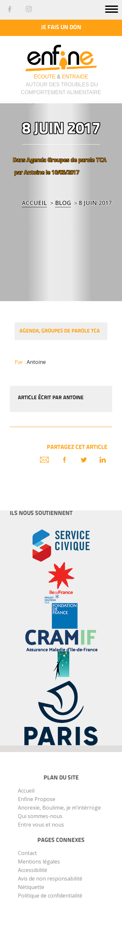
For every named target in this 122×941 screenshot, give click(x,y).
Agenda (36, 159)
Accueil (34, 203)
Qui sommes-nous (40, 816)
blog (63, 203)
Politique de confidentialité (50, 895)
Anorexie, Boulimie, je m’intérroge (59, 807)
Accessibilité (32, 870)
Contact (27, 853)
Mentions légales (39, 861)
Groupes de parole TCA (76, 159)
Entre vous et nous (41, 824)
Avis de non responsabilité (50, 878)
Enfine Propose (36, 799)
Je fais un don (61, 28)
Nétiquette (31, 887)
